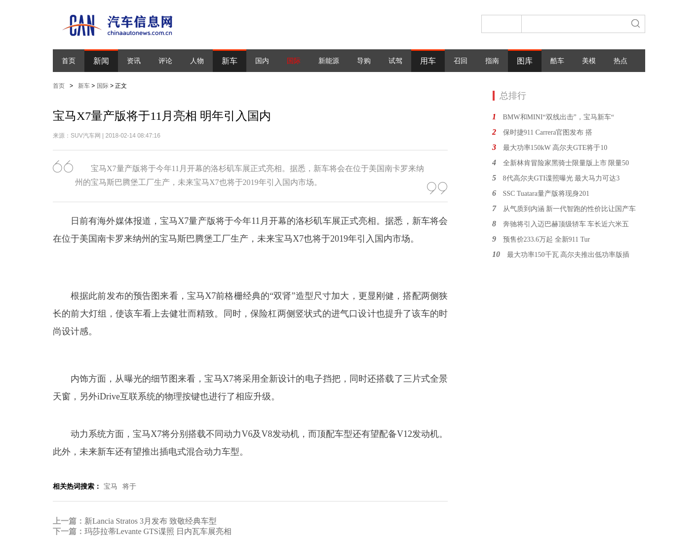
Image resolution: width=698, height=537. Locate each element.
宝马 (110, 486)
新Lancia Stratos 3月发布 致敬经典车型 (150, 521)
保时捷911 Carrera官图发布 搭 (547, 132)
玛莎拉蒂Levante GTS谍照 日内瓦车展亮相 (158, 531)
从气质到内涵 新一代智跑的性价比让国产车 (569, 209)
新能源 (328, 61)
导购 (364, 61)
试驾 (395, 61)
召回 (460, 61)
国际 (294, 61)
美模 (589, 61)
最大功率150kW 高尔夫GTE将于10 (555, 147)
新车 (229, 61)
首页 (69, 61)
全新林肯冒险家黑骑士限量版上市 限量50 (566, 163)
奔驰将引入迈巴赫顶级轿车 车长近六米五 (566, 224)
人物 (197, 61)
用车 (428, 61)
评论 (165, 61)
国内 (262, 61)
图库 (525, 61)
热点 (620, 61)
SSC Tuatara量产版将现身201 (546, 193)
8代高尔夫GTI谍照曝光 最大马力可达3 (561, 178)
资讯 (134, 61)
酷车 (557, 61)
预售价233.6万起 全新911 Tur (546, 239)
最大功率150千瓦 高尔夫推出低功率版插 (568, 254)
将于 (129, 486)
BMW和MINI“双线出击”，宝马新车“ (559, 117)
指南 (492, 61)
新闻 (101, 61)
